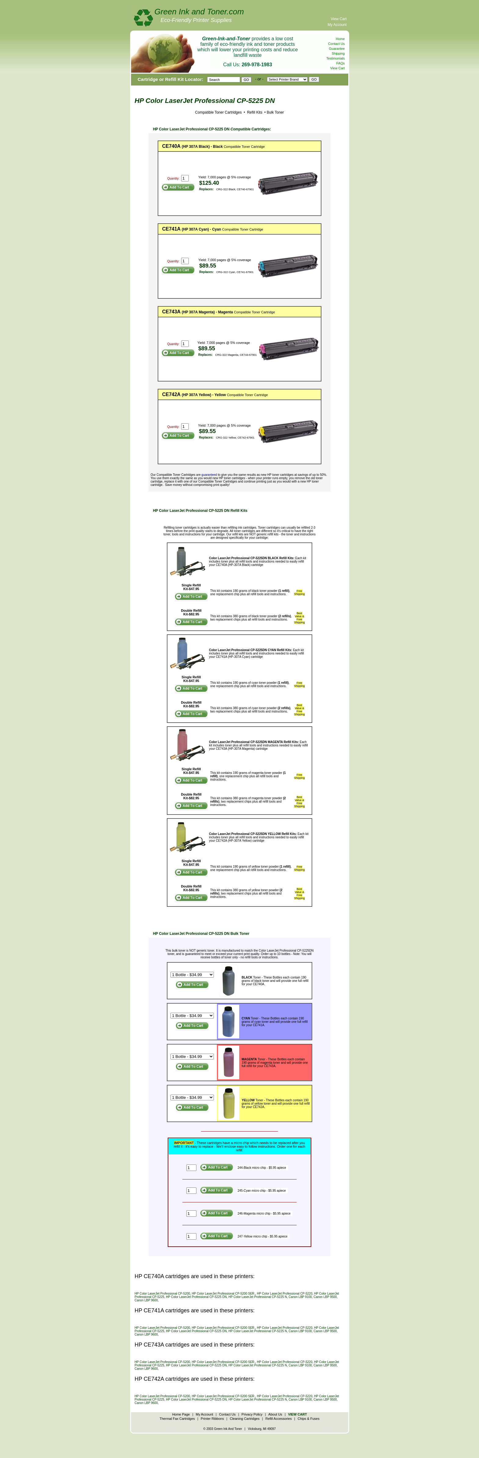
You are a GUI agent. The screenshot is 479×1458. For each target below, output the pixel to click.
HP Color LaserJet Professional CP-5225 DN (196, 1297)
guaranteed (209, 474)
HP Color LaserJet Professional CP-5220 (285, 1293)
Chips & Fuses (309, 1418)
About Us (275, 1414)
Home (340, 39)
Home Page (181, 1414)
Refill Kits (254, 112)
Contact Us (336, 44)
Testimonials (335, 58)
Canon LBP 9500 (325, 1297)
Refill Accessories (278, 1418)
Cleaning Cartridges (244, 1418)
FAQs (340, 63)
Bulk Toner (275, 112)
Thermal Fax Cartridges (177, 1418)
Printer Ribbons (212, 1418)
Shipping (338, 53)
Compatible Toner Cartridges (218, 112)
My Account (336, 25)
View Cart (339, 19)
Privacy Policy (252, 1414)
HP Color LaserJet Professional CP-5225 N (258, 1297)
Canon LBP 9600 (146, 1300)
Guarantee (337, 48)
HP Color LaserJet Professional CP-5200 (162, 1293)
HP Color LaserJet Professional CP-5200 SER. (223, 1293)
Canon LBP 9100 (300, 1297)
